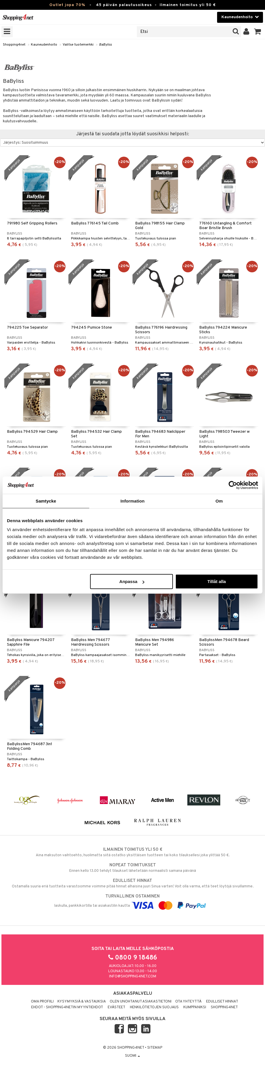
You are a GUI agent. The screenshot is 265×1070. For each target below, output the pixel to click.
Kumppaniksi (194, 1007)
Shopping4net (14, 44)
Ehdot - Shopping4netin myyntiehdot (67, 1007)
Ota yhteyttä (188, 1001)
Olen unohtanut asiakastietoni (140, 1001)
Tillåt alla (216, 581)
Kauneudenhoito (44, 44)
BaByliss (105, 44)
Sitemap (154, 1047)
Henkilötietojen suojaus (154, 1007)
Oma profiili (42, 1001)
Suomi (132, 1056)
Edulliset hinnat (222, 1001)
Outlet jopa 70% (67, 5)
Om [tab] (219, 500)
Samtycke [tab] (46, 500)
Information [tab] (132, 500)
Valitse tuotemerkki (78, 44)
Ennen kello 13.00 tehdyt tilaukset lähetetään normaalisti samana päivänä (132, 867)
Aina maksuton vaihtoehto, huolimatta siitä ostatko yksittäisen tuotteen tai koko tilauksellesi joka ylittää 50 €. (132, 852)
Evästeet (116, 1007)
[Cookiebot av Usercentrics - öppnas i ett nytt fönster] (233, 485)
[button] (258, 31)
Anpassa (131, 581)
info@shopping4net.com (132, 976)
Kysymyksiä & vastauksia (81, 1001)
